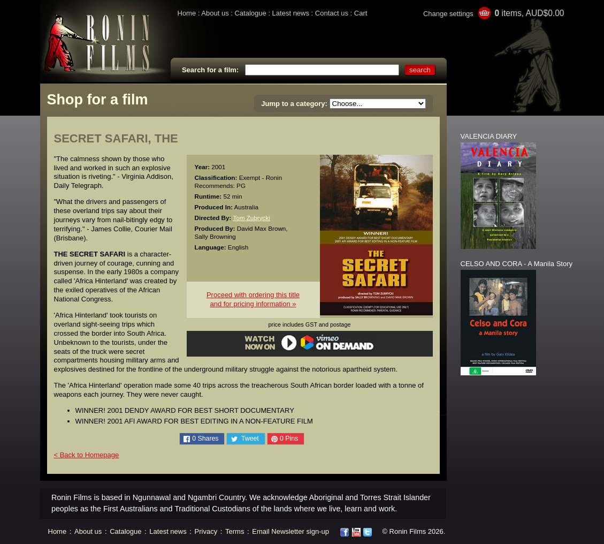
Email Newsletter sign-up (290, 531)
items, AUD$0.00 (529, 13)
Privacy (206, 531)
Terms (234, 531)
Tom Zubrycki (251, 217)
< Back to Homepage (86, 455)
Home (187, 13)
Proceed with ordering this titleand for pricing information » (253, 299)
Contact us (331, 13)
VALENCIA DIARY (489, 136)
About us (214, 13)
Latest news (290, 13)
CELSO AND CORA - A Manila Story (517, 264)
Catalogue (250, 13)
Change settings (448, 14)
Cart (361, 13)
